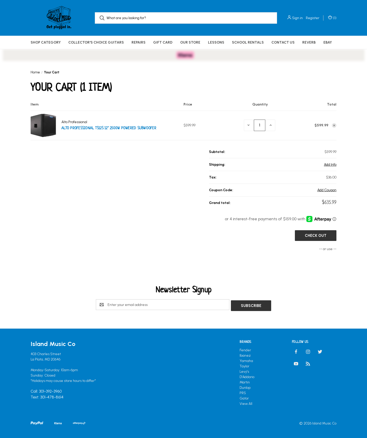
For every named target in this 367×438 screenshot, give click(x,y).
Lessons (216, 42)
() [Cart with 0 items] (332, 18)
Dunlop (245, 386)
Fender (245, 349)
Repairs (139, 42)
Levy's (244, 370)
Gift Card (163, 42)
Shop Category (46, 42)
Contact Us (283, 42)
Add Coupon (326, 190)
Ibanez (245, 354)
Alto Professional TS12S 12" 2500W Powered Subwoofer (108, 128)
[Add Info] (330, 164)
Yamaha (246, 360)
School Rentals (248, 42)
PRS (243, 392)
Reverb (309, 42)
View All (246, 403)
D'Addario (247, 376)
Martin (245, 381)
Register (312, 18)
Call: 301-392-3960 (46, 390)
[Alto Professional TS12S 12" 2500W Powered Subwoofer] (259, 125)
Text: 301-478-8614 (47, 396)
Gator (244, 397)
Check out (315, 235)
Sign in (297, 18)
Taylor (244, 365)
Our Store (190, 42)
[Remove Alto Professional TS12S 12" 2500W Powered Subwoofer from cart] (334, 125)
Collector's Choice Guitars (96, 42)
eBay (327, 42)
